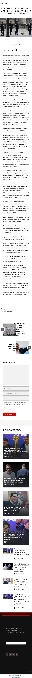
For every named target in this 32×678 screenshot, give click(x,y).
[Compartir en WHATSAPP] (16, 50)
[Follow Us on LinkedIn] (17, 654)
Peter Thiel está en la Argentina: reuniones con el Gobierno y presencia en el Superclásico (14, 480)
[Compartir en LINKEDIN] (12, 50)
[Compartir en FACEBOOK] (4, 50)
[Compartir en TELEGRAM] (20, 50)
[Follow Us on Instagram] (13, 654)
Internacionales (8, 311)
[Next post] (29, 347)
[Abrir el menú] (7, 643)
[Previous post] (2, 329)
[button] (30, 3)
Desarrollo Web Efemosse (16, 676)
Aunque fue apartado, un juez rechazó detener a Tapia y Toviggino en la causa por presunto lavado (15, 451)
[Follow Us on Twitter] (10, 654)
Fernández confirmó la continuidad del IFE (13, 347)
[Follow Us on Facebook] (7, 654)
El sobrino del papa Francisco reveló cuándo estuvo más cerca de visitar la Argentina (15, 508)
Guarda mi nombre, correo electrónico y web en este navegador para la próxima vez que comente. (16, 405)
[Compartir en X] (8, 50)
